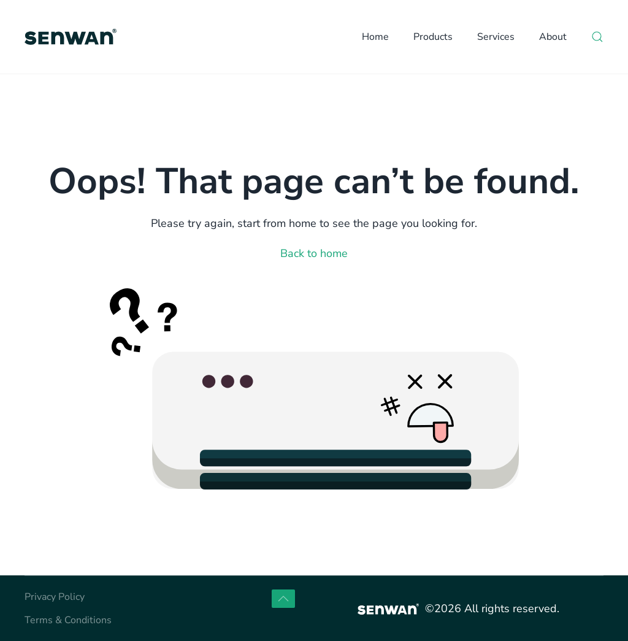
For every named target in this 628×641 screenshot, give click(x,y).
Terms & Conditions (68, 620)
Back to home (314, 253)
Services (496, 37)
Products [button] (433, 37)
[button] (597, 36)
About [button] (553, 37)
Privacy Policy (55, 597)
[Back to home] (71, 36)
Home (375, 37)
